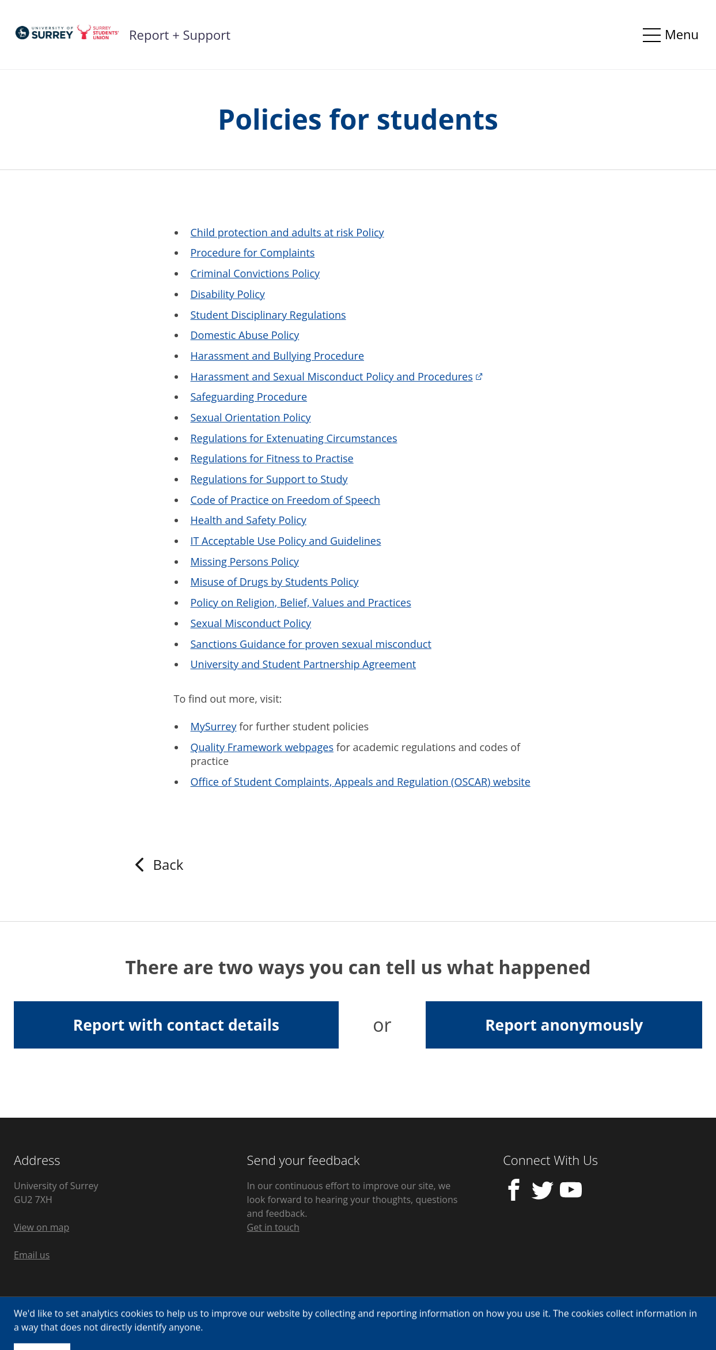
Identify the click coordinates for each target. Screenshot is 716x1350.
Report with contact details (176, 1025)
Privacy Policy (42, 1323)
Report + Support (179, 34)
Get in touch (273, 1227)
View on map (41, 1227)
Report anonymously (564, 1025)
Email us (32, 1255)
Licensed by (636, 1323)
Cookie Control (121, 1323)
